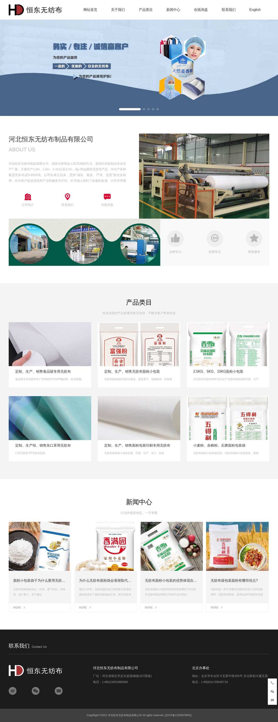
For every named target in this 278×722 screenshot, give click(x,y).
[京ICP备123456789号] (178, 715)
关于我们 (118, 10)
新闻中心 (173, 10)
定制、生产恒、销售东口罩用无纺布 (43, 445)
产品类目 (146, 10)
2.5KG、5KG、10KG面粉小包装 (218, 371)
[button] (130, 109)
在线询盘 (201, 10)
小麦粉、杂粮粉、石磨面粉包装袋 (219, 445)
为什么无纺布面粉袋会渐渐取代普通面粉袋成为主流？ (120, 580)
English (255, 10)
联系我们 (229, 10)
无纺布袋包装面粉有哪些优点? (234, 580)
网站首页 (90, 10)
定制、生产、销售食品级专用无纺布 (43, 371)
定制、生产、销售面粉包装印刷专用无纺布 (137, 445)
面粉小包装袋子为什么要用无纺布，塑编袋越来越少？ (55, 580)
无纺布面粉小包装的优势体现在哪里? (173, 580)
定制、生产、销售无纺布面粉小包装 (132, 371)
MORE (19, 607)
